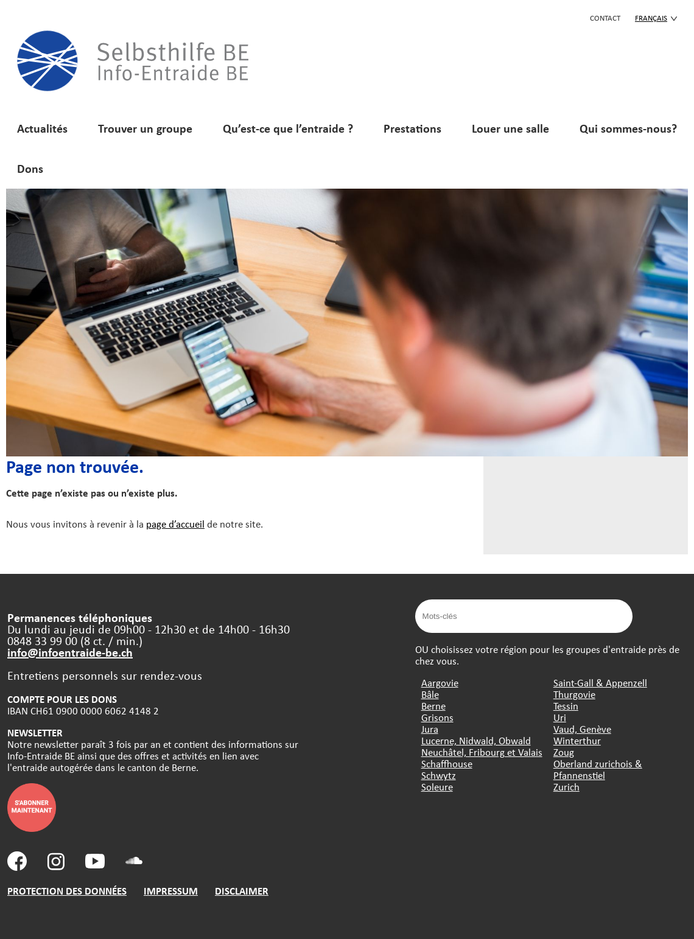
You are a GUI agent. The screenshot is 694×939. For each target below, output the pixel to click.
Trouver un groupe (145, 128)
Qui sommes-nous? (628, 128)
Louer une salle (510, 128)
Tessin (565, 706)
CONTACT (605, 17)
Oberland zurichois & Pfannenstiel (597, 769)
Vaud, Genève (582, 729)
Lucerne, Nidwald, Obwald (476, 740)
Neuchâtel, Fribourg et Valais (481, 752)
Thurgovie (574, 694)
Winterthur (577, 740)
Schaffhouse (446, 763)
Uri (559, 717)
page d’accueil (175, 524)
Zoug (563, 752)
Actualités (42, 128)
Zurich (566, 787)
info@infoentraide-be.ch (70, 652)
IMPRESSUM (171, 890)
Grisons (437, 717)
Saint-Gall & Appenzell (600, 682)
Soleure (437, 787)
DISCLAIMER (241, 890)
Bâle (430, 694)
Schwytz (438, 775)
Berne (433, 706)
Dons (30, 168)
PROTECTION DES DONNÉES (67, 890)
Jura (429, 729)
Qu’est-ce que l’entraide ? (288, 128)
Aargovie (439, 682)
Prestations (412, 128)
